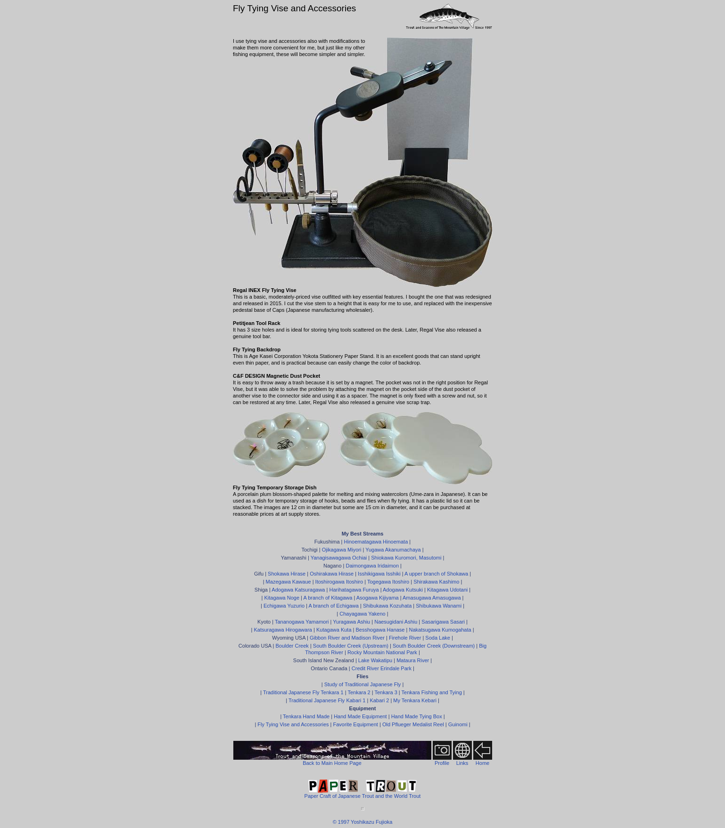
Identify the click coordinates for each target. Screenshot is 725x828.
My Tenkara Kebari (415, 700)
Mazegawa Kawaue (288, 581)
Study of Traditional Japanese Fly (362, 684)
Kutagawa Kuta (334, 630)
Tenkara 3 (385, 692)
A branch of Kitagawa (327, 598)
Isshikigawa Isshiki (379, 573)
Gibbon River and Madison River (347, 638)
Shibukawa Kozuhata (387, 606)
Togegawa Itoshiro (388, 581)
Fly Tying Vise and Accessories (293, 724)
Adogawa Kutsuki (403, 590)
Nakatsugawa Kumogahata (440, 630)
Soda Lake (437, 638)
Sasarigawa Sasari (443, 622)
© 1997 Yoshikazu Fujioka (363, 822)
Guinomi (458, 724)
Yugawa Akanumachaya (392, 549)
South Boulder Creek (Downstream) (434, 646)
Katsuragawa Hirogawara (283, 630)
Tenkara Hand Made (306, 716)
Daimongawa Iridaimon (372, 565)
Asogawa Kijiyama (377, 598)
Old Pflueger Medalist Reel (413, 724)
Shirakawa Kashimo (436, 581)
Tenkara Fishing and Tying (432, 692)
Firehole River (405, 638)
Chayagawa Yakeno (362, 614)
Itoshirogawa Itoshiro (339, 581)
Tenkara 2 (358, 692)
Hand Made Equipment (360, 716)
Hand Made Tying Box (416, 716)
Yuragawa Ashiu (351, 622)
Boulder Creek (292, 646)
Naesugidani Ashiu (395, 622)
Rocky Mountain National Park (382, 652)
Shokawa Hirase (286, 573)
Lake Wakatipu (375, 660)
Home (482, 763)
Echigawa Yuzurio (284, 606)
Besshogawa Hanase (380, 630)
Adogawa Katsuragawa (298, 590)
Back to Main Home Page (332, 763)
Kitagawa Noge (281, 598)
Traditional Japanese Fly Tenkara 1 (303, 692)
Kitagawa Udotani (447, 590)
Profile (442, 763)
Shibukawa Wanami (438, 606)
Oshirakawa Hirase (332, 573)
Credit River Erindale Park (382, 668)
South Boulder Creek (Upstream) (350, 646)
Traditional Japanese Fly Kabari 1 (326, 700)
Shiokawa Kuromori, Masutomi (406, 557)
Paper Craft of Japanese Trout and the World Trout (363, 793)
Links (462, 763)
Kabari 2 (379, 700)
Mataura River (412, 660)
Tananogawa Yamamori (302, 622)
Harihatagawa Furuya (354, 590)
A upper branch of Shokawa (436, 573)
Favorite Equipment (355, 724)
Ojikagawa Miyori (342, 549)
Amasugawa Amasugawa (432, 598)
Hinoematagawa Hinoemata (376, 541)
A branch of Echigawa (334, 606)
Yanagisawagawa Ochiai (339, 557)
